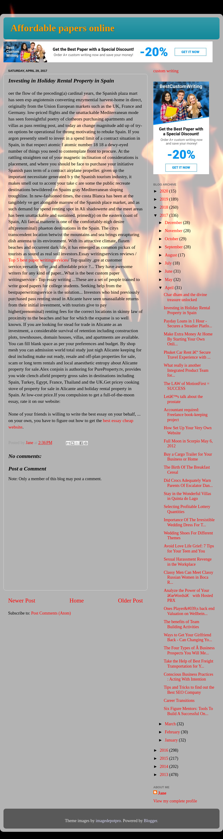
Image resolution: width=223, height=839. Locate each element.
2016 (164, 750)
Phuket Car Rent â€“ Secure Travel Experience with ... (187, 355)
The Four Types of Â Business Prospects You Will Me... (189, 650)
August (171, 255)
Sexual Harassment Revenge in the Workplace (188, 562)
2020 (164, 191)
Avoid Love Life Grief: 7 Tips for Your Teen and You (189, 548)
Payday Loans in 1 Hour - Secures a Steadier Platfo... (188, 323)
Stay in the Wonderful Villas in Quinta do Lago (187, 496)
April (170, 287)
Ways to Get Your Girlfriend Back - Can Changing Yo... (188, 637)
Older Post (130, 600)
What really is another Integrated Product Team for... (186, 370)
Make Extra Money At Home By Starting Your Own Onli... (188, 339)
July (169, 263)
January (172, 740)
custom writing (166, 71)
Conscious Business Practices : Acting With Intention (188, 677)
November (174, 230)
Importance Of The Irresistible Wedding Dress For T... (189, 522)
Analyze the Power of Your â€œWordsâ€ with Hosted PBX (188, 595)
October (172, 239)
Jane (162, 793)
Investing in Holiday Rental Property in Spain (187, 310)
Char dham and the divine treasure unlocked (185, 297)
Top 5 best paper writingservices (38, 259)
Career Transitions (179, 700)
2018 (164, 207)
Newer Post (21, 600)
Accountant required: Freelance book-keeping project (185, 414)
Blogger (150, 820)
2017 (164, 215)
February (173, 732)
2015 (164, 758)
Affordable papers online (62, 28)
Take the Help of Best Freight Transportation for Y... (188, 664)
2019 (164, 199)
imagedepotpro (108, 820)
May (169, 279)
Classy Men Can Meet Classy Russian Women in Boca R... (188, 577)
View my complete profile (175, 801)
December (174, 222)
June (169, 271)
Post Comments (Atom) (51, 613)
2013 (164, 774)
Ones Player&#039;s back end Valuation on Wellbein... (189, 611)
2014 (164, 766)
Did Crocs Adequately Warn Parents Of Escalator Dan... (188, 483)
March (171, 724)
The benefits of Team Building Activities (181, 624)
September (174, 247)
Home (76, 600)
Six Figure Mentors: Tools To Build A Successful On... (188, 711)
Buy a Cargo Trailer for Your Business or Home (188, 457)
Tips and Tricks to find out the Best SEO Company (189, 690)
